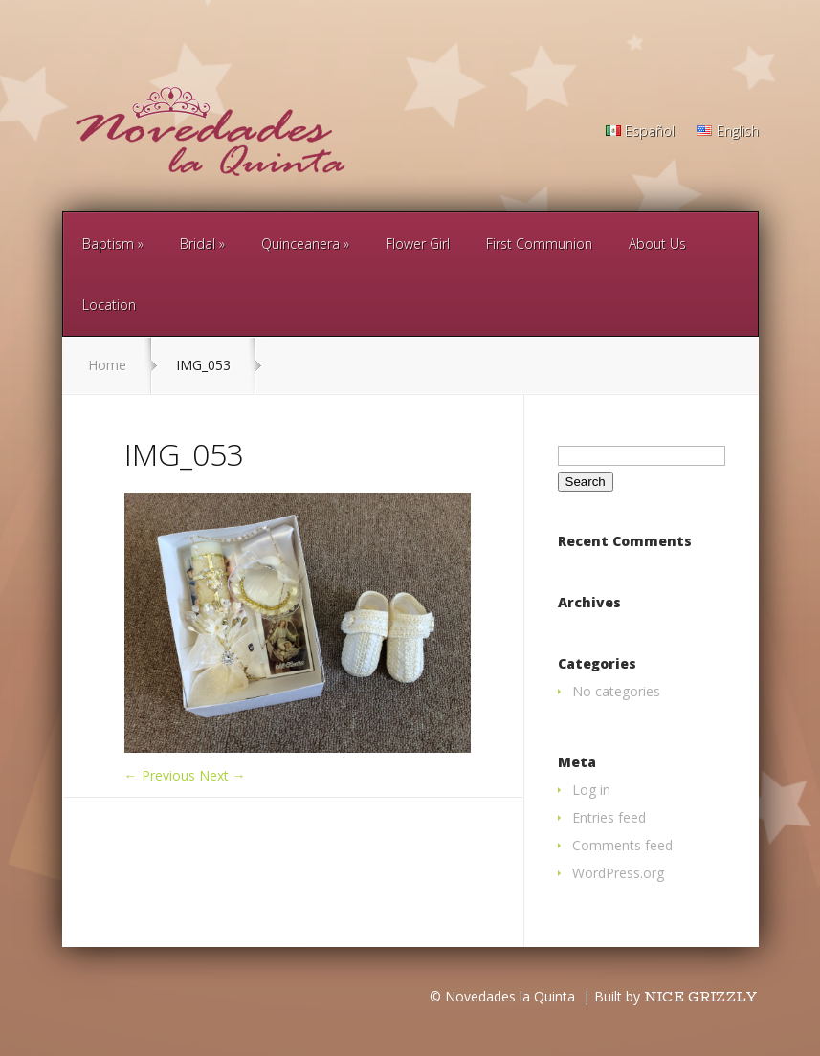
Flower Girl (418, 243)
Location (109, 305)
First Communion (539, 243)
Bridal (197, 243)
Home (107, 365)
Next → (222, 775)
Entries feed (609, 817)
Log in (591, 790)
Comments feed (622, 845)
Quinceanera (300, 243)
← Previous (159, 775)
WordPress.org (618, 873)
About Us (657, 243)
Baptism (108, 243)
